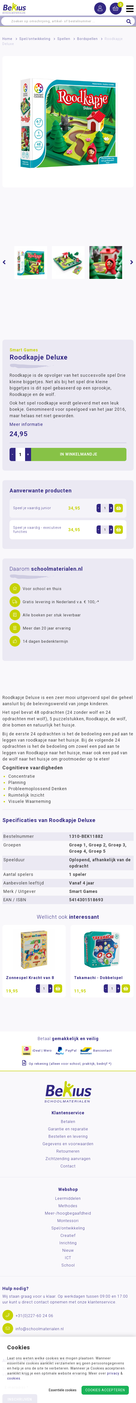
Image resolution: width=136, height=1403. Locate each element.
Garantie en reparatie (68, 1129)
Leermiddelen (68, 1198)
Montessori (68, 1220)
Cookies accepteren (105, 1390)
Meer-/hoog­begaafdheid (68, 1213)
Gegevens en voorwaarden (68, 1144)
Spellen (63, 39)
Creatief (68, 1235)
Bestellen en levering (68, 1136)
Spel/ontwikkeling (34, 39)
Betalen (68, 1121)
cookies (13, 1378)
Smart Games (24, 350)
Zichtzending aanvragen (68, 1158)
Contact (68, 1166)
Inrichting (68, 1243)
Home (7, 39)
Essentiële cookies (62, 1390)
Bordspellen (87, 39)
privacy (113, 1373)
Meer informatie (26, 424)
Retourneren (68, 1151)
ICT (68, 1258)
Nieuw (68, 1250)
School (68, 1265)
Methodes (68, 1206)
